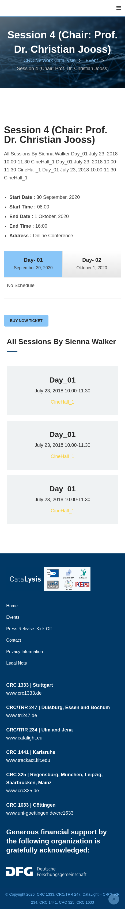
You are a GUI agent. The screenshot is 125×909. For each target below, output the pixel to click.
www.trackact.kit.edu (28, 760)
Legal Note (16, 663)
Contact (13, 640)
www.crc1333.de (23, 693)
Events (12, 617)
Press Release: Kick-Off (29, 628)
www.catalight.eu (24, 738)
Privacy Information (24, 651)
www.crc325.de (22, 790)
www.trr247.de (21, 715)
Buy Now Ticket (26, 321)
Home (12, 606)
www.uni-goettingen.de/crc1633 (39, 813)
